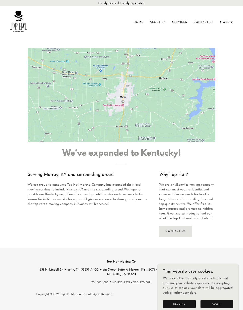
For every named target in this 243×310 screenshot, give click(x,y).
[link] (18, 21)
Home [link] (138, 22)
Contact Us (176, 231)
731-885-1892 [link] (100, 282)
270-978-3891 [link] (142, 282)
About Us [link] (158, 22)
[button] (226, 22)
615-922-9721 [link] (121, 282)
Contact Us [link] (203, 22)
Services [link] (179, 22)
